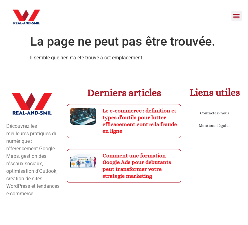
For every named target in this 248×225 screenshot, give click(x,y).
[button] (236, 16)
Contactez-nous (215, 113)
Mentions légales (214, 125)
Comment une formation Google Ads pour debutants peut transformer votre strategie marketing (136, 165)
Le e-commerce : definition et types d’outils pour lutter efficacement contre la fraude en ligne (139, 121)
